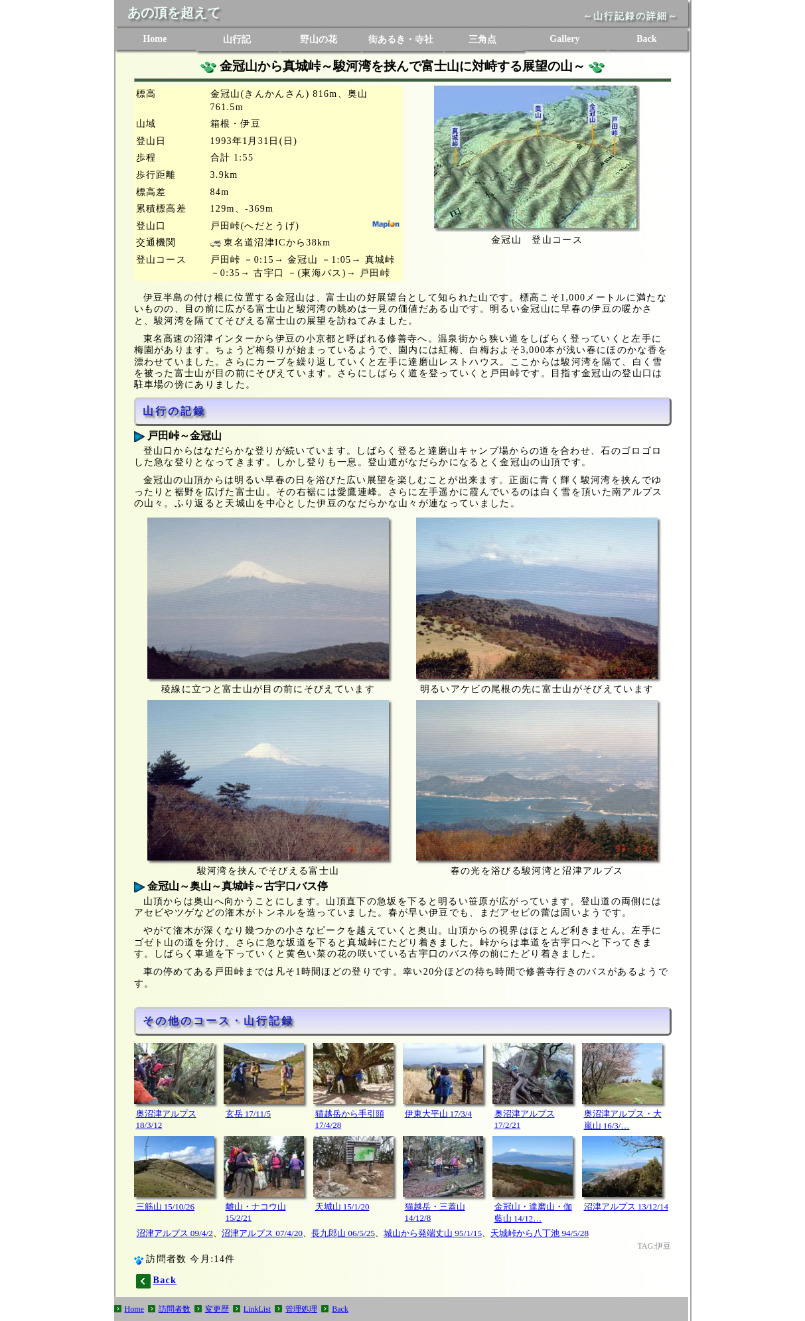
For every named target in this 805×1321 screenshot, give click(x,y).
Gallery (564, 39)
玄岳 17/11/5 (248, 1114)
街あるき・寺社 (400, 39)
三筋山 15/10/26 (165, 1207)
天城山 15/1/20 (342, 1207)
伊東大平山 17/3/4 (438, 1114)
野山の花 (318, 39)
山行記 (237, 39)
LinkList (257, 1309)
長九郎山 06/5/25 (343, 1233)
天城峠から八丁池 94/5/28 (539, 1233)
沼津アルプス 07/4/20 (262, 1233)
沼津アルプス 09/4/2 (175, 1233)
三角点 (482, 39)
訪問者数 (174, 1309)
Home (155, 39)
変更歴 (217, 1309)
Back (646, 39)
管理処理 (301, 1309)
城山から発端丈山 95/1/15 (433, 1233)
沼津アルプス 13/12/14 (626, 1207)
